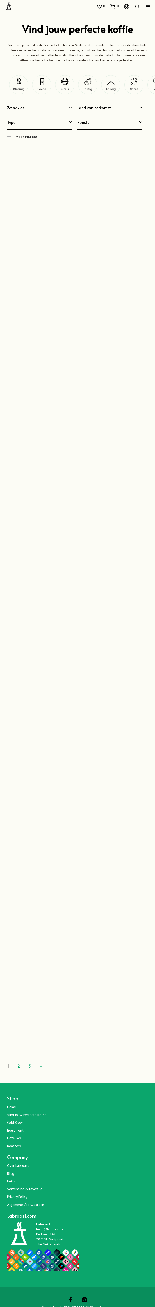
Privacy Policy (17, 1196)
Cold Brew (15, 1122)
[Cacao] (41, 84)
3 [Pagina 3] (29, 1065)
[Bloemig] (18, 84)
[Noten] (133, 84)
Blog (10, 1173)
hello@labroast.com (51, 1229)
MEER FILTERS (22, 134)
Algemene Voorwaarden (25, 1204)
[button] (101, 6)
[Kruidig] (110, 84)
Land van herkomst (110, 107)
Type (39, 122)
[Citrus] (64, 84)
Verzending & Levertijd (24, 1189)
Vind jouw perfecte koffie (27, 1115)
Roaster (110, 122)
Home (11, 1107)
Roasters (14, 1146)
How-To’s (14, 1138)
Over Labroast (18, 1165)
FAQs (11, 1181)
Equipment (15, 1130)
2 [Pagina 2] (18, 1065)
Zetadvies (39, 107)
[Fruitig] (87, 84)
